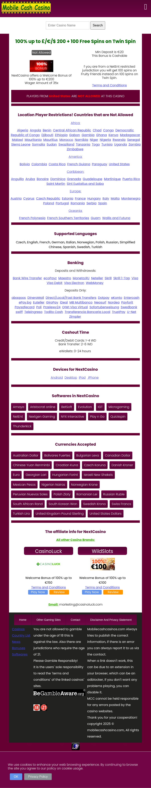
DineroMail (36, 297)
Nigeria (105, 139)
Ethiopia (61, 135)
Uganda (120, 144)
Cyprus (28, 198)
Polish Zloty (61, 494)
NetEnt (18, 416)
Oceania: (76, 210)
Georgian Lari (36, 474)
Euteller (38, 302)
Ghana (101, 135)
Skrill (108, 278)
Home (22, 619)
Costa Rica (57, 164)
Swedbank (129, 307)
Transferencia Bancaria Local (87, 312)
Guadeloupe (92, 179)
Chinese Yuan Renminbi (31, 465)
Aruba (30, 179)
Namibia (81, 139)
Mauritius (50, 139)
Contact (75, 619)
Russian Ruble (114, 494)
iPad (82, 377)
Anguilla (17, 179)
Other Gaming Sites (49, 619)
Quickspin (118, 416)
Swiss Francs (121, 504)
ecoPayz (50, 278)
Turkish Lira (21, 513)
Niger (94, 139)
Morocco (66, 139)
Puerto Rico (131, 179)
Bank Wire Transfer (27, 278)
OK (16, 776)
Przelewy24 (52, 307)
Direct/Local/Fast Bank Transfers (71, 297)
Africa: (75, 123)
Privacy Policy (38, 776)
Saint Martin (55, 183)
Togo (96, 144)
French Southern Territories (68, 218)
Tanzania (83, 144)
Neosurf (100, 302)
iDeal (64, 302)
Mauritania (33, 139)
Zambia (135, 144)
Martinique (112, 179)
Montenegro (130, 198)
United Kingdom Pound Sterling (60, 513)
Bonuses (18, 648)
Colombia (39, 164)
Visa (135, 278)
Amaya (18, 407)
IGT (100, 407)
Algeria (22, 130)
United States (119, 164)
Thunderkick (22, 426)
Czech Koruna (95, 465)
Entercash (131, 297)
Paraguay (99, 164)
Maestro (64, 278)
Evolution (85, 407)
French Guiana (78, 164)
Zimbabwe (75, 149)
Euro (16, 474)
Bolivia (25, 164)
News (16, 642)
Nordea (114, 302)
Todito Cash (53, 312)
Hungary (94, 198)
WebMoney (95, 283)
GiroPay (52, 302)
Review (59, 592)
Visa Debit (54, 283)
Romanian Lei (86, 494)
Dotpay (104, 297)
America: (75, 156)
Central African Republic (72, 130)
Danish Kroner (122, 465)
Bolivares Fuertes (57, 455)
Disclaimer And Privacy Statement (111, 619)
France (80, 198)
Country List (21, 635)
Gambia (88, 135)
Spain (102, 203)
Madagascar (130, 135)
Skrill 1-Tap (121, 278)
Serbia (92, 203)
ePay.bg (25, 302)
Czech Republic (48, 198)
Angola (35, 130)
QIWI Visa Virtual (75, 307)
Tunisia (106, 144)
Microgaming (119, 407)
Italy (105, 198)
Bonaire (43, 179)
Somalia (38, 144)
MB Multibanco (80, 302)
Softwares (20, 654)
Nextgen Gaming (42, 416)
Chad (97, 130)
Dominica (57, 179)
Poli (38, 307)
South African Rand (28, 504)
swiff (19, 312)
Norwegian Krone (84, 484)
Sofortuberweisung (104, 307)
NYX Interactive (72, 416)
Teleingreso (33, 312)
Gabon (74, 135)
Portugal (62, 203)
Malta (115, 198)
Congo (108, 130)
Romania (78, 203)
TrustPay (118, 312)
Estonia (67, 198)
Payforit (127, 302)
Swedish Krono (94, 504)
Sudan (52, 144)
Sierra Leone (20, 144)
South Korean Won (63, 504)
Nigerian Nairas (53, 484)
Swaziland (66, 144)
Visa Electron (74, 283)
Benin (47, 130)
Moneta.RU (81, 278)
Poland (48, 203)
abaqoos (19, 297)
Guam (96, 218)
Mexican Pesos (24, 484)
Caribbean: (75, 171)
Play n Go (97, 416)
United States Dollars (106, 513)
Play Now (38, 592)
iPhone (93, 377)
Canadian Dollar (117, 455)
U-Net (131, 312)
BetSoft (66, 407)
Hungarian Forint (65, 474)
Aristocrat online (42, 407)
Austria (16, 198)
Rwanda (119, 139)
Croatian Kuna (67, 465)
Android (57, 377)
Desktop (70, 377)
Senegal (133, 139)
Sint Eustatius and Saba (85, 183)
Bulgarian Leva (87, 455)
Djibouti (47, 135)
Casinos (18, 629)
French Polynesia (32, 218)
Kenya (113, 135)
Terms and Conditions (109, 85)
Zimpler (75, 316)
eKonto (116, 297)
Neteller (97, 278)
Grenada (74, 179)
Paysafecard (25, 307)
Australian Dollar (25, 455)
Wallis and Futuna (116, 218)
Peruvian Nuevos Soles (30, 494)
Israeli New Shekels (98, 474)
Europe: (75, 191)
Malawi (17, 139)
